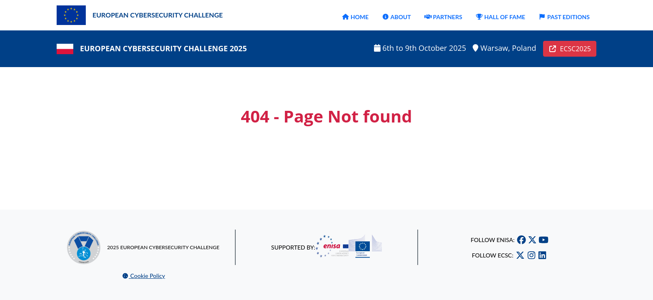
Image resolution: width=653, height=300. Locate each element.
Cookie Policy (143, 275)
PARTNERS (443, 16)
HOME (355, 16)
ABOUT (396, 16)
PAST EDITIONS (564, 16)
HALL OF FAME (500, 16)
